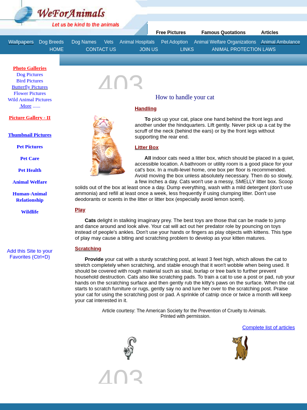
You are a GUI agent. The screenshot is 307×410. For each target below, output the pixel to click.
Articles (269, 32)
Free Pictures (171, 32)
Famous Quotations (223, 32)
